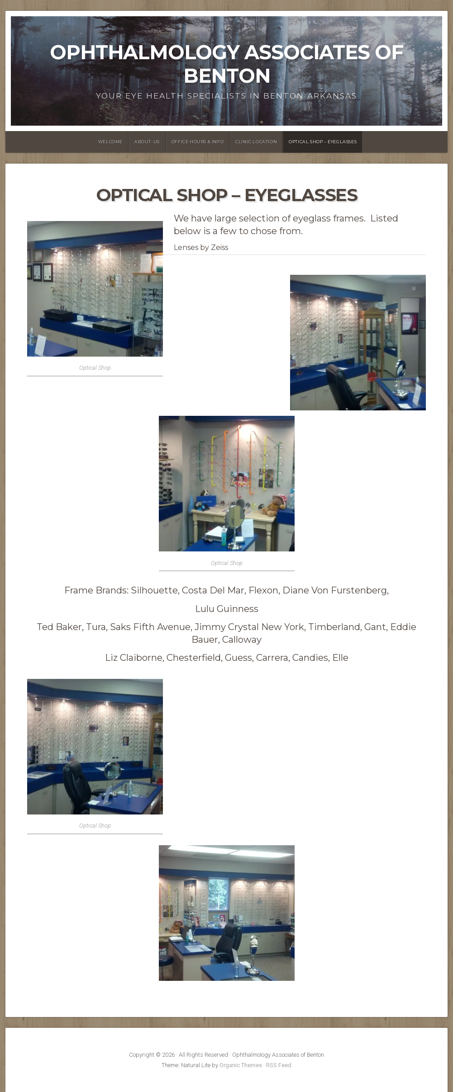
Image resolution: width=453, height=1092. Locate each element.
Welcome (110, 141)
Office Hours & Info (198, 141)
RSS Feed (278, 1065)
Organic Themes (240, 1065)
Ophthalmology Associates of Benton (226, 64)
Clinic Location (256, 141)
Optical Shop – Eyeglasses (323, 141)
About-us (147, 141)
